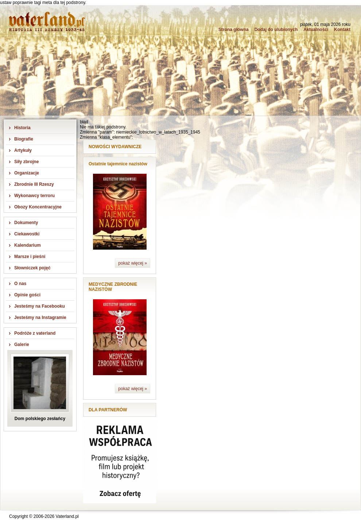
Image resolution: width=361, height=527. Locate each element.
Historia (22, 127)
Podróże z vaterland (34, 333)
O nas (20, 283)
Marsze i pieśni (29, 256)
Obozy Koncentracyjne (38, 206)
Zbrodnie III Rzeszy (34, 184)
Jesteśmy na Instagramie (40, 317)
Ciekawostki (26, 233)
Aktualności (315, 29)
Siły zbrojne (26, 161)
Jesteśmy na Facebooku (39, 306)
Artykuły (23, 150)
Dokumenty (26, 222)
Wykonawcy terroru (34, 195)
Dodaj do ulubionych (276, 29)
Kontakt (342, 29)
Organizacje (26, 173)
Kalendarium (27, 245)
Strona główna (233, 29)
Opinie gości (27, 294)
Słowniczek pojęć (32, 267)
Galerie (21, 344)
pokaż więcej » (132, 263)
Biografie (23, 139)
